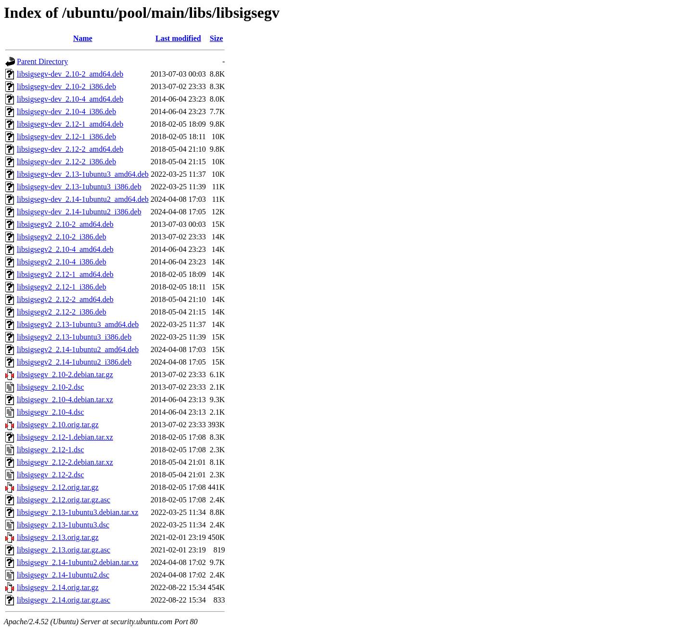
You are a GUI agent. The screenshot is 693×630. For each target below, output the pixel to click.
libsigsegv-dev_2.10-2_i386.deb (66, 86)
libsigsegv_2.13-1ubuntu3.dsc (63, 525)
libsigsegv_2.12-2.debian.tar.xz (65, 462)
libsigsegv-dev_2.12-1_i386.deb (66, 136)
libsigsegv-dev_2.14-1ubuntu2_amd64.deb (83, 199)
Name (82, 38)
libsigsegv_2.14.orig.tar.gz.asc (63, 600)
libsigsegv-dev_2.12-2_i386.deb (66, 162)
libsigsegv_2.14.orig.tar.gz (58, 587)
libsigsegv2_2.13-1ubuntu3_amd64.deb (78, 324)
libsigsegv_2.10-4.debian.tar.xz (65, 399)
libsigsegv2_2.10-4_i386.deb (61, 262)
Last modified (178, 38)
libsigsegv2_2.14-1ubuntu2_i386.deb (74, 362)
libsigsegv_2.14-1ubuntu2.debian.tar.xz (77, 562)
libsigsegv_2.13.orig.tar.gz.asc (63, 550)
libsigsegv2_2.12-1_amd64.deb (65, 274)
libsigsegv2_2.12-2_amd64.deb (65, 299)
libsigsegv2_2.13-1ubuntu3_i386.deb (74, 337)
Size (216, 38)
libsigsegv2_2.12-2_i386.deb (61, 312)
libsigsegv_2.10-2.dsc (50, 387)
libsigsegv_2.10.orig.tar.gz (58, 424)
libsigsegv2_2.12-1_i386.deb (61, 287)
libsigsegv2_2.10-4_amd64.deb (65, 249)
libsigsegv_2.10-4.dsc (50, 412)
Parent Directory (42, 61)
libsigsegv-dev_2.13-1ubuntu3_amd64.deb (83, 174)
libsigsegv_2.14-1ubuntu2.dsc (63, 575)
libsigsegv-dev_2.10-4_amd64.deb (70, 99)
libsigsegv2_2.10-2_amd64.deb (65, 224)
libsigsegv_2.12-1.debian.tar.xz (65, 437)
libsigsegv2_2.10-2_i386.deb (61, 237)
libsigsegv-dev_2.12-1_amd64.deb (70, 124)
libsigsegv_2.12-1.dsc (50, 450)
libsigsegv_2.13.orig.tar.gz (58, 537)
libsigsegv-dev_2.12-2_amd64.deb (70, 149)
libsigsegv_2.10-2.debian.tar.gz (65, 374)
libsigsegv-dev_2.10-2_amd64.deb (70, 74)
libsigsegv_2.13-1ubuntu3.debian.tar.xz (77, 512)
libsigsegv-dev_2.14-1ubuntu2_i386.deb (79, 212)
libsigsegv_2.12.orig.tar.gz (58, 487)
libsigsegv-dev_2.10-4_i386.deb (66, 111)
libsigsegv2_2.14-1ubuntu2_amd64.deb (78, 349)
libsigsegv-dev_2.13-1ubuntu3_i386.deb (79, 187)
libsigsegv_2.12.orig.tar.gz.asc (63, 500)
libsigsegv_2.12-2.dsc (50, 475)
